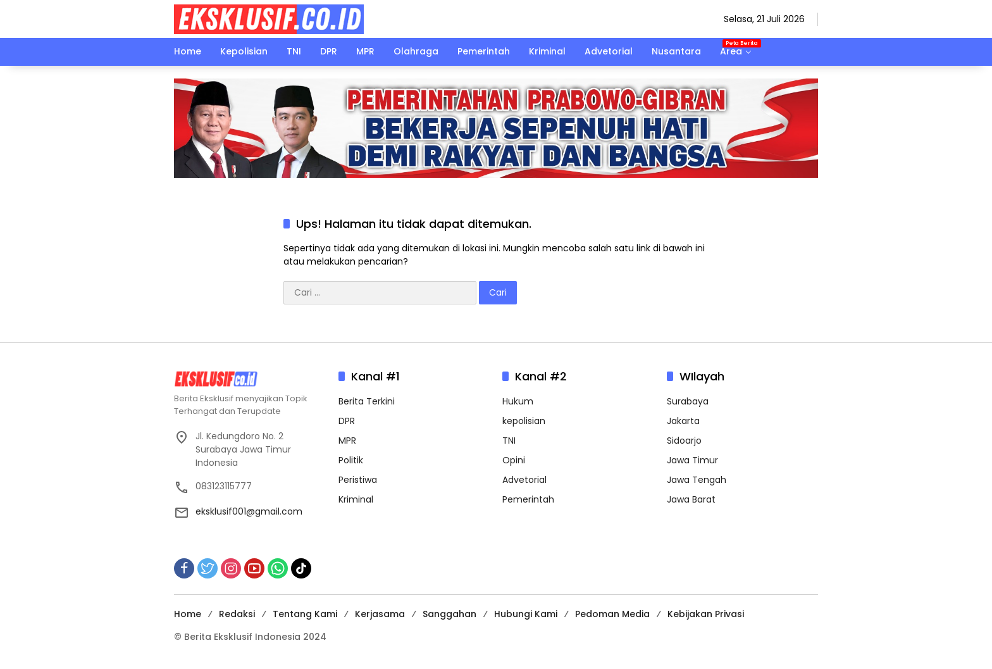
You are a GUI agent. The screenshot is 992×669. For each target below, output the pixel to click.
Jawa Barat (691, 499)
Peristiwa (357, 479)
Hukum (517, 401)
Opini (513, 460)
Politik (350, 460)
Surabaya (688, 401)
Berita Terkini (366, 401)
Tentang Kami (305, 614)
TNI (509, 440)
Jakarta (683, 421)
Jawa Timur (692, 460)
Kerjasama (380, 614)
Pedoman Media (612, 614)
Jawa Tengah (696, 479)
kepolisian (523, 421)
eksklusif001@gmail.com (248, 511)
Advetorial (524, 479)
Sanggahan (449, 614)
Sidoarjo (684, 440)
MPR (347, 440)
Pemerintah (528, 499)
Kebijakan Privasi (705, 614)
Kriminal (355, 499)
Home (187, 614)
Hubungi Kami (525, 614)
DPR (346, 421)
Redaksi (237, 614)
